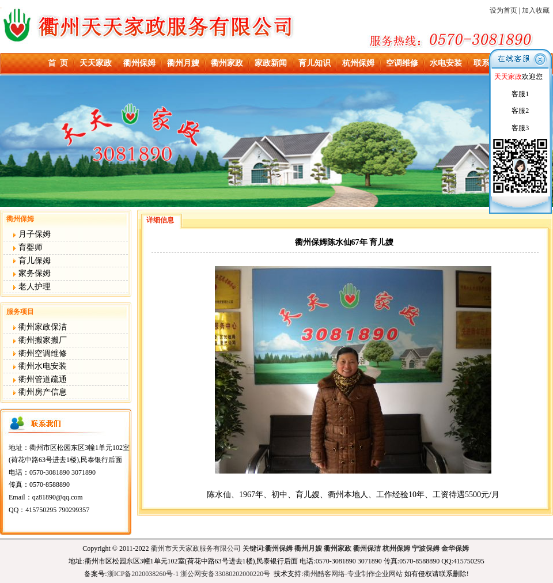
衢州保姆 (139, 63)
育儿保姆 (31, 260)
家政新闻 (271, 63)
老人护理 (31, 286)
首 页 (58, 63)
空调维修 (402, 63)
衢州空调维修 (39, 353)
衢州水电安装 (39, 366)
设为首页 (502, 10)
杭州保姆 (358, 63)
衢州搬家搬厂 (39, 340)
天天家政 (95, 63)
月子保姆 (31, 234)
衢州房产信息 (39, 392)
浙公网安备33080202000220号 (225, 574)
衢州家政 (227, 63)
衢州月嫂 (183, 63)
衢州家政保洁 (39, 327)
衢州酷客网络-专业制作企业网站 (353, 574)
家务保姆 (31, 273)
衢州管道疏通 (39, 379)
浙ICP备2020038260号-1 (143, 574)
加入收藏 (536, 10)
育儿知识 (314, 63)
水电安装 (446, 63)
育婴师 (27, 247)
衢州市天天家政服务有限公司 (196, 548)
